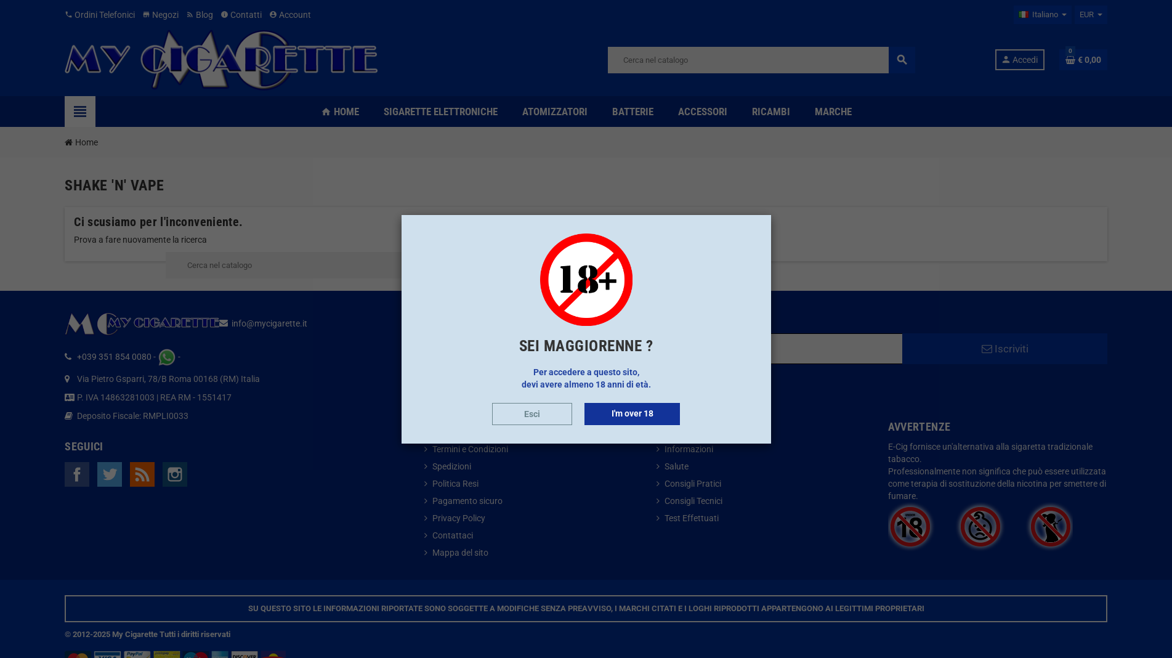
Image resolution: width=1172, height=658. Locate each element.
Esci (532, 414)
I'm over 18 (632, 413)
